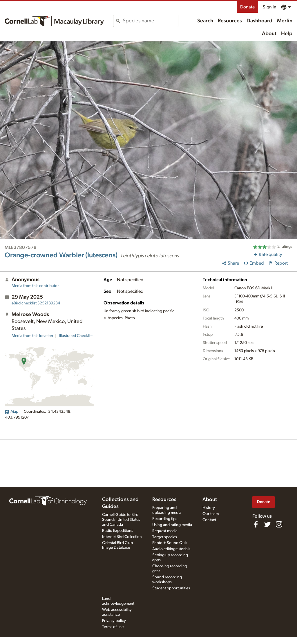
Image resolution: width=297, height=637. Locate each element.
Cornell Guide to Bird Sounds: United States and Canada (121, 520)
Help (286, 33)
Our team (210, 514)
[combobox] (150, 21)
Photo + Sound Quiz (169, 543)
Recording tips (164, 519)
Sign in (269, 7)
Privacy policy (114, 621)
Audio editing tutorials (171, 549)
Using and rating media (172, 525)
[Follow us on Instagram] (279, 524)
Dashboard (259, 21)
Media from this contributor (35, 286)
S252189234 (36, 303)
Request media (165, 531)
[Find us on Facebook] (255, 524)
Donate (247, 7)
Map (11, 412)
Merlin (284, 21)
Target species (164, 537)
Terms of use (113, 627)
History (208, 508)
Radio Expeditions (117, 531)
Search (205, 21)
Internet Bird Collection (122, 537)
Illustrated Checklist (76, 336)
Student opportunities (171, 588)
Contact (209, 520)
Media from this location (32, 336)
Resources (230, 21)
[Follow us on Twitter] (267, 524)
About (269, 33)
